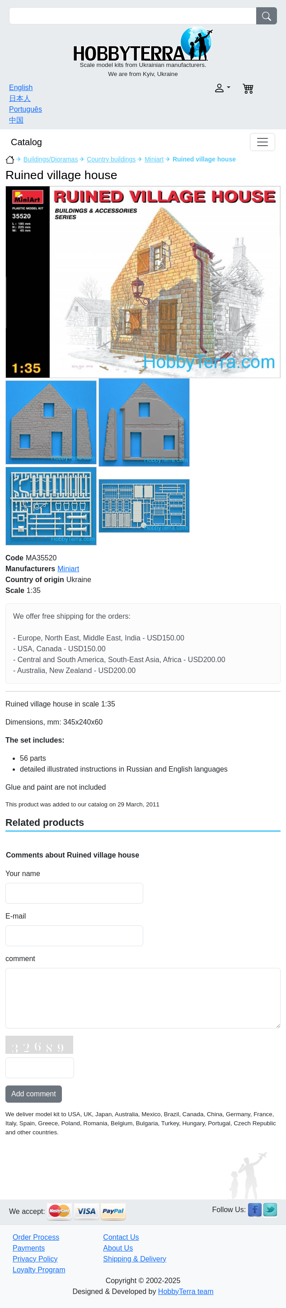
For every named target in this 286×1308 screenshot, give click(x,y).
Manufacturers (30, 569)
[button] (190, 88)
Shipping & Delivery (134, 1259)
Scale (14, 590)
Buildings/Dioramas (50, 159)
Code (14, 558)
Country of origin (34, 579)
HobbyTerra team (186, 1291)
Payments (29, 1248)
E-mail (15, 916)
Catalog (26, 142)
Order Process (36, 1237)
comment (20, 958)
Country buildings (111, 159)
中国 (16, 120)
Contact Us (121, 1237)
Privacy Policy (35, 1259)
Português (25, 109)
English (21, 87)
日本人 (20, 98)
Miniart (154, 159)
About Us (118, 1248)
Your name (22, 873)
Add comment (33, 1094)
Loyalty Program (39, 1270)
